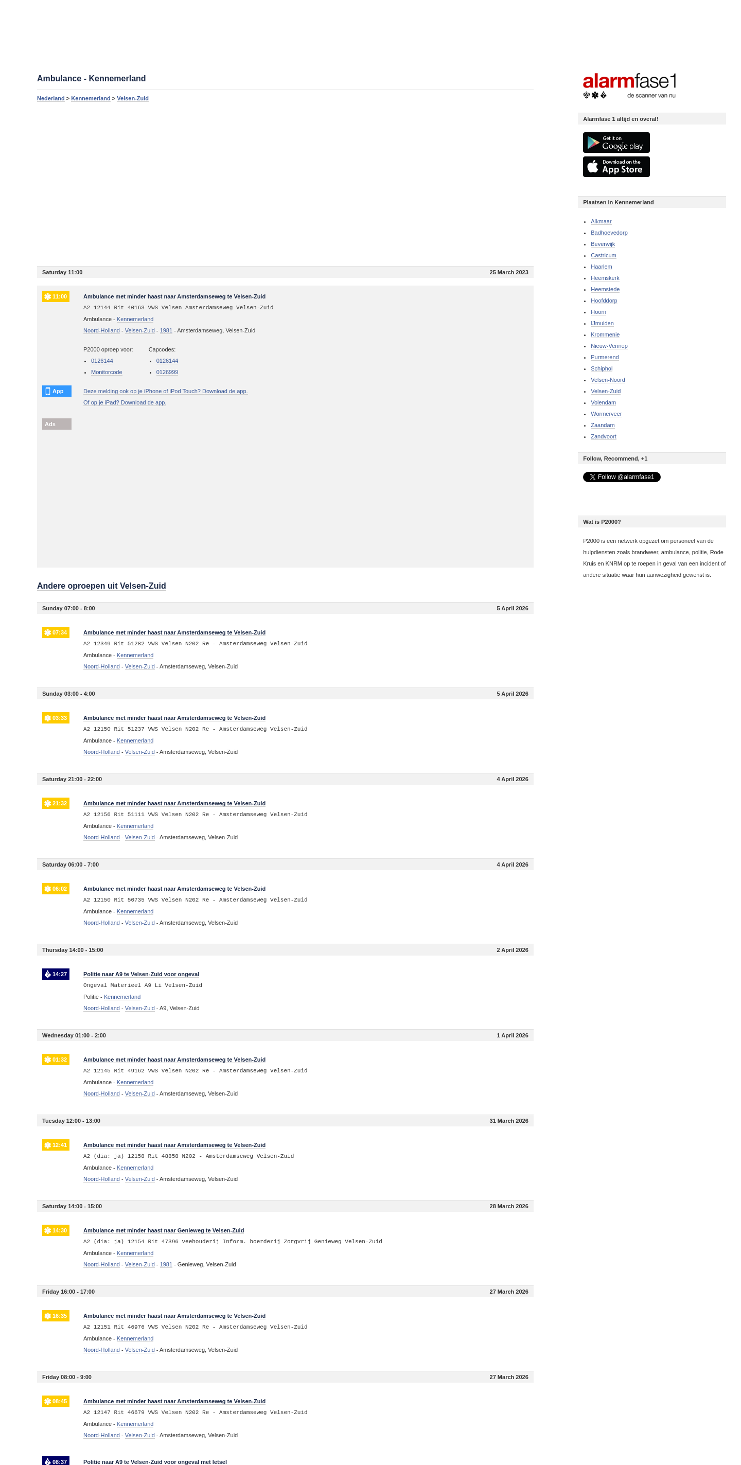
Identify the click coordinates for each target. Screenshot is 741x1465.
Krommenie (605, 334)
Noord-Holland (101, 330)
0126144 (102, 361)
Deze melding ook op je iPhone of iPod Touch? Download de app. (165, 391)
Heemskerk (605, 278)
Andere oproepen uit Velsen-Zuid (101, 585)
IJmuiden (602, 323)
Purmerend (605, 357)
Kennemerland (90, 98)
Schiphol (601, 368)
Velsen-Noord (608, 380)
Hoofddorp (604, 300)
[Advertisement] (285, 184)
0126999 (167, 372)
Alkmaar (601, 221)
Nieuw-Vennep (609, 346)
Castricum (603, 255)
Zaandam (602, 425)
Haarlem (601, 266)
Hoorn (598, 312)
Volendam (603, 402)
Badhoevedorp (609, 233)
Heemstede (605, 289)
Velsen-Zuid (133, 98)
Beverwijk (603, 244)
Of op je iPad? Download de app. (124, 402)
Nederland (51, 98)
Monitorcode (106, 372)
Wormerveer (606, 414)
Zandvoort (603, 436)
